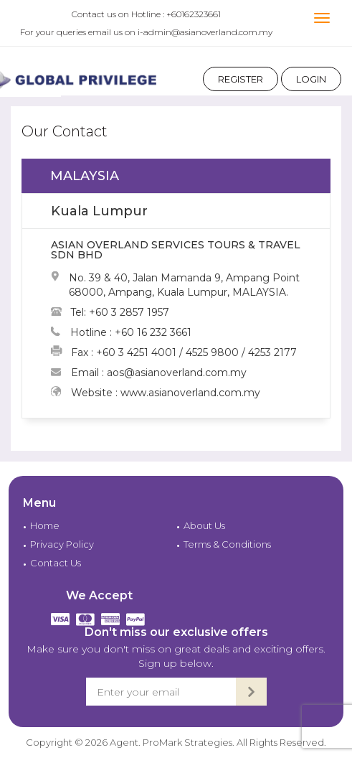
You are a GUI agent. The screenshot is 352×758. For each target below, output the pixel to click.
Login (311, 79)
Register (240, 79)
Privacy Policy (62, 544)
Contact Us (55, 562)
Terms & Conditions (227, 544)
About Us (204, 525)
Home (45, 525)
